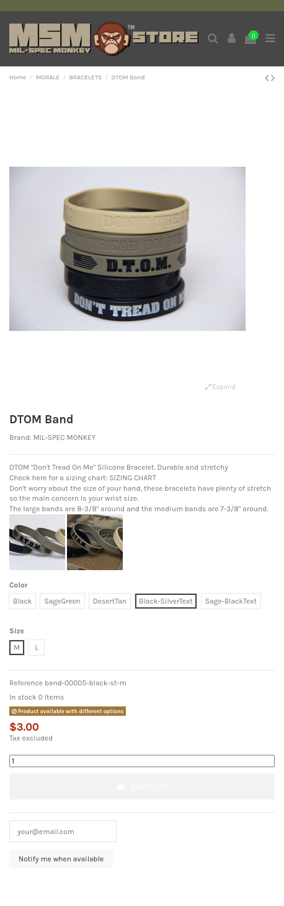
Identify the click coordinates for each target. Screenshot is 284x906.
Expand (220, 387)
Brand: (20, 437)
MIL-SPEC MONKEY (64, 437)
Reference (26, 683)
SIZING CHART (132, 477)
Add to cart (142, 786)
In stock (23, 697)
